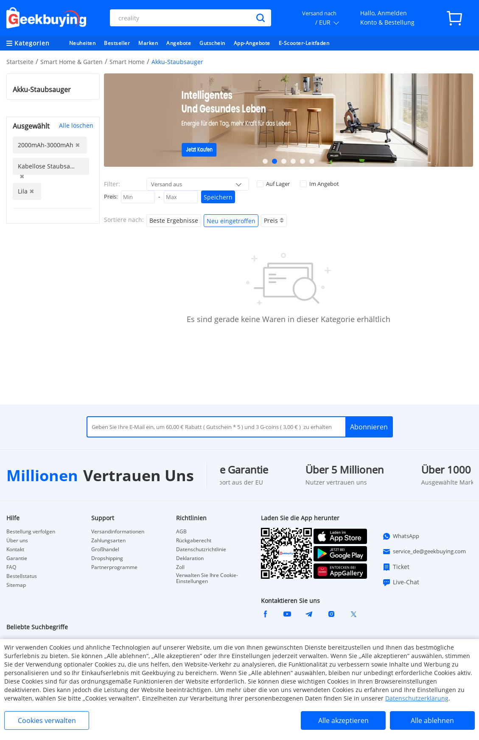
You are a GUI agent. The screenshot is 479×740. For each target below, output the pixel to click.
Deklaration (190, 558)
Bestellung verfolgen (30, 532)
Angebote (178, 43)
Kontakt (15, 549)
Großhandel (105, 549)
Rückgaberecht (193, 541)
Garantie (16, 558)
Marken (148, 43)
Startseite (20, 62)
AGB (181, 532)
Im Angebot (319, 184)
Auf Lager (273, 184)
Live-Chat (400, 582)
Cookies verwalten (47, 720)
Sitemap (16, 585)
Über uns (17, 541)
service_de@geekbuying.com (424, 551)
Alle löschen (76, 125)
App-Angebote (252, 43)
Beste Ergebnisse (173, 220)
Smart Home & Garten (71, 62)
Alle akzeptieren (343, 720)
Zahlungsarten (108, 541)
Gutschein (212, 43)
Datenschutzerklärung (416, 698)
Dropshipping (107, 558)
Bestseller (117, 43)
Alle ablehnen (432, 720)
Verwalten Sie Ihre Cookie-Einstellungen (207, 578)
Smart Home (127, 62)
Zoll (180, 567)
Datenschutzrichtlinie (201, 549)
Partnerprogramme (114, 567)
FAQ (11, 567)
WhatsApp (400, 536)
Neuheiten (82, 43)
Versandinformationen (117, 532)
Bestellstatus (21, 576)
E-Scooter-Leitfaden (304, 43)
